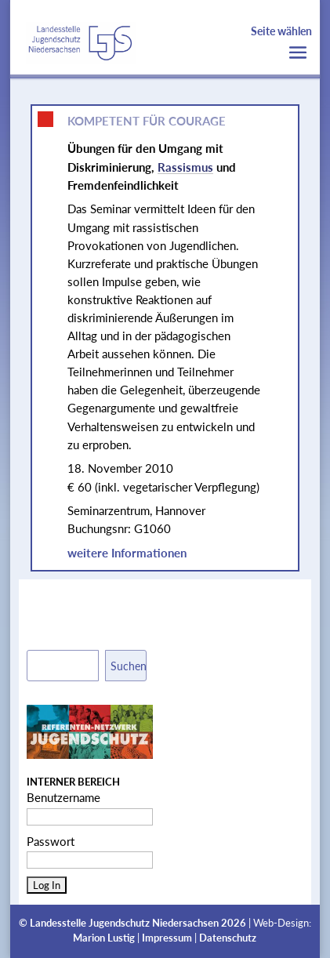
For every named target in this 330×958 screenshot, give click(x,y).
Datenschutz (227, 938)
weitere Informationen (127, 553)
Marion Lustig (104, 938)
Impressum (167, 938)
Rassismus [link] (185, 167)
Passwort (50, 841)
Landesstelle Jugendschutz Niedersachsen (124, 923)
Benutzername (63, 797)
